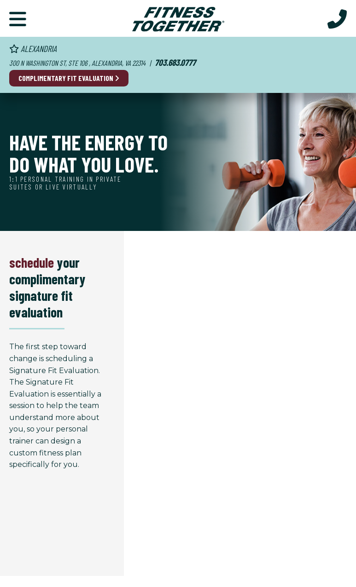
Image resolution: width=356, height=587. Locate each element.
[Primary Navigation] (17, 18)
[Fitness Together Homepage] (178, 18)
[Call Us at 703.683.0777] (337, 18)
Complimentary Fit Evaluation (68, 78)
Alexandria (33, 48)
